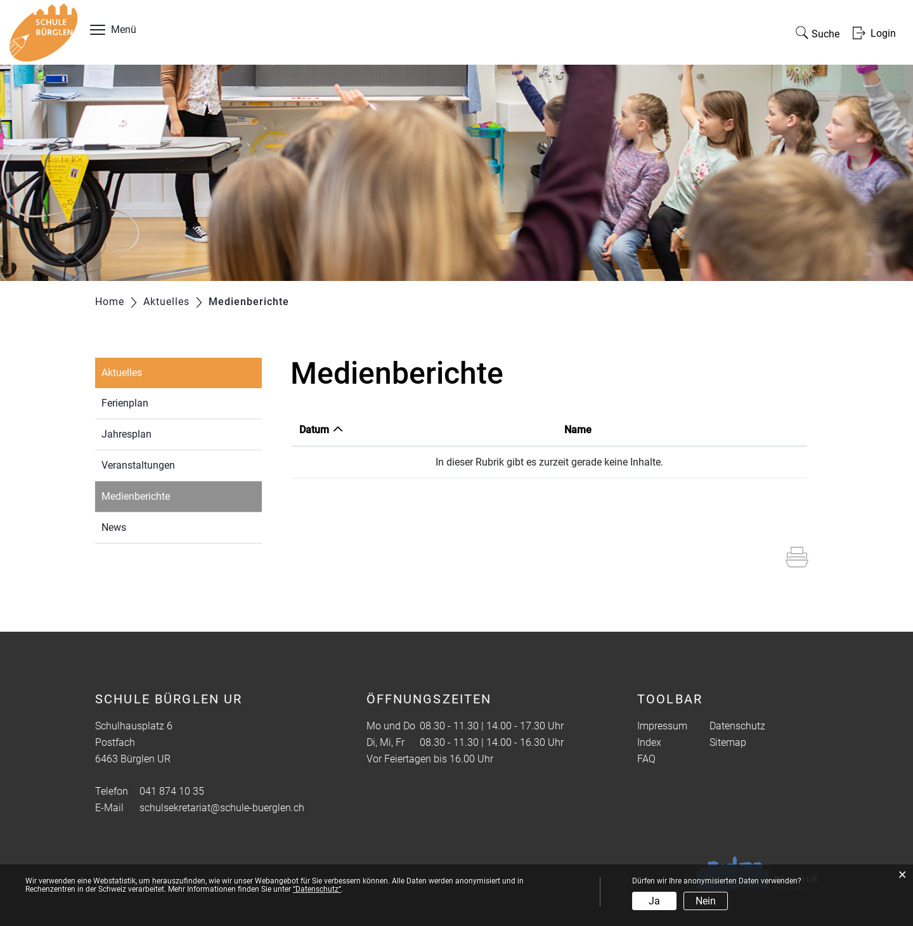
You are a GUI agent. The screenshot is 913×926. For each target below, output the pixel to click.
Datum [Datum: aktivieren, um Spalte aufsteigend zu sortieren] (314, 430)
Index (649, 742)
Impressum (662, 726)
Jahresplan (126, 434)
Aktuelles (121, 373)
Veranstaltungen (138, 465)
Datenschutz (737, 726)
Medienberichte (165, 495)
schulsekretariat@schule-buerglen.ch (221, 808)
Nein (706, 901)
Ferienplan (124, 403)
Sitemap (727, 742)
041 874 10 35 (171, 791)
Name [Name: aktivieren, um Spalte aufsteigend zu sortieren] (578, 430)
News (113, 527)
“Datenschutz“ (317, 889)
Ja (654, 901)
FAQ (646, 759)
